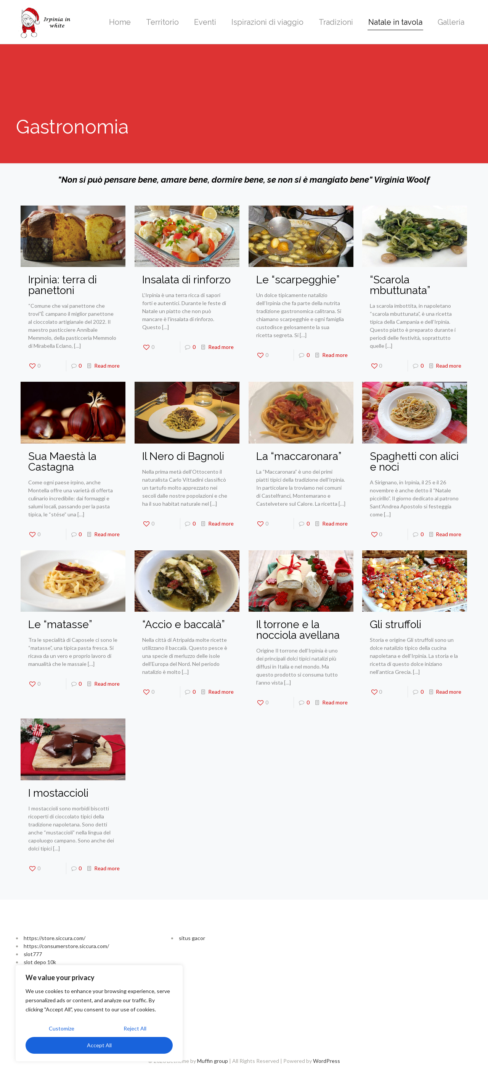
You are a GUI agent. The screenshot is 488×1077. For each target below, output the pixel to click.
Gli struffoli (395, 624)
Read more (107, 365)
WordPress (326, 1061)
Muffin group (212, 1061)
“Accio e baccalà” (183, 624)
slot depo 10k (40, 962)
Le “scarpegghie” (298, 279)
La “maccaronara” (299, 456)
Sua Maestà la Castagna (62, 461)
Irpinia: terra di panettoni (62, 285)
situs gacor (192, 938)
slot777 (33, 954)
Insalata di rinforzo (186, 279)
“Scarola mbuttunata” (400, 285)
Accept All (99, 1045)
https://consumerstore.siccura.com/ (66, 946)
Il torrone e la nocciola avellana (298, 629)
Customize (61, 1028)
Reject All (135, 1028)
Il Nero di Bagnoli (183, 456)
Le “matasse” (60, 624)
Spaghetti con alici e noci (414, 461)
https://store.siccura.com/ (54, 938)
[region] (99, 1013)
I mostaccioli (58, 793)
